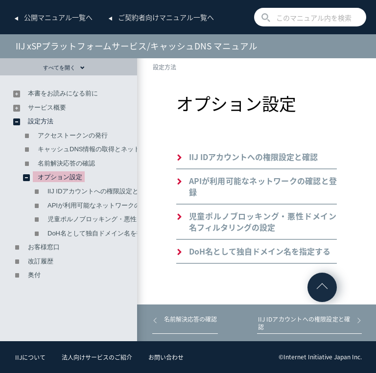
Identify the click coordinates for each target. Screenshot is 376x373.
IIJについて (30, 357)
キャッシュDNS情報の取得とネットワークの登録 (108, 149)
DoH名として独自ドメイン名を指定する (259, 251)
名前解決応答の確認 (66, 163)
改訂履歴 (40, 261)
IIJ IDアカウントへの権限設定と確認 (253, 157)
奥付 (34, 275)
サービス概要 (47, 107)
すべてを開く (64, 67)
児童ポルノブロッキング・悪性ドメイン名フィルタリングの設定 (263, 221)
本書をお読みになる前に (63, 93)
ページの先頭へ (322, 287)
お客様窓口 (44, 247)
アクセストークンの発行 (73, 135)
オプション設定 (60, 177)
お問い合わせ (166, 357)
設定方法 (164, 67)
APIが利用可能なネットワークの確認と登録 (263, 186)
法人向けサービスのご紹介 (97, 357)
